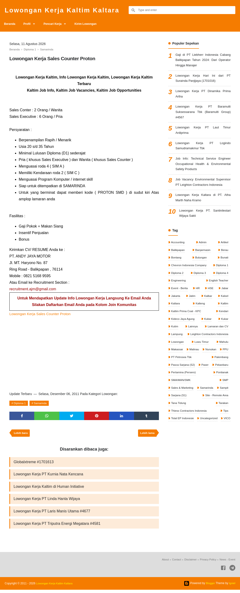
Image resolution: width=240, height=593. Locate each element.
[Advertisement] (84, 352)
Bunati (224, 273)
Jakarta (175, 312)
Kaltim (224, 320)
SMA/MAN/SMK (202, 399)
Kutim (174, 344)
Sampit (175, 415)
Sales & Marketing (182, 407)
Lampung (176, 352)
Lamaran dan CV (217, 344)
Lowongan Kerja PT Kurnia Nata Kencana (48, 476)
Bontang (176, 273)
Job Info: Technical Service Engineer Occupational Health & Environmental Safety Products (203, 170)
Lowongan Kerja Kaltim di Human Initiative (49, 489)
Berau (224, 265)
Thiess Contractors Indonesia (209, 430)
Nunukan (222, 367)
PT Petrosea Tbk (195, 375)
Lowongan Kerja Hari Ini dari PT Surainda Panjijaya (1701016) (203, 80)
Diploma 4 (221, 289)
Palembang (220, 375)
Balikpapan (177, 265)
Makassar (176, 367)
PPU (173, 375)
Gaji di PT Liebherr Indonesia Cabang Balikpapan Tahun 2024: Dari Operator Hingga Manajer (203, 60)
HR (197, 305)
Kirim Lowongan (90, 24)
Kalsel (224, 312)
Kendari (223, 328)
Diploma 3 (199, 289)
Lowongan (177, 360)
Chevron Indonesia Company (189, 281)
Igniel (232, 586)
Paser (224, 383)
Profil (29, 24)
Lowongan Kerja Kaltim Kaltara (67, 10)
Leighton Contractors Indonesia (208, 352)
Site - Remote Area (182, 422)
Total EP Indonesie (216, 438)
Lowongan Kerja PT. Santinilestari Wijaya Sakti (205, 228)
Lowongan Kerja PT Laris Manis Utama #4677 (52, 514)
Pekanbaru (177, 391)
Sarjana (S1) (220, 415)
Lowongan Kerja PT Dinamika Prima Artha (203, 96)
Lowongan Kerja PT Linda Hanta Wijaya (47, 501)
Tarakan (175, 430)
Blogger (209, 586)
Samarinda (42, 403)
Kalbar (207, 312)
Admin (202, 258)
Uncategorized (179, 446)
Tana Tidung (220, 422)
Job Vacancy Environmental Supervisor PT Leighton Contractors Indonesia (203, 192)
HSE (210, 305)
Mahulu (223, 360)
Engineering (178, 297)
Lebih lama (146, 434)
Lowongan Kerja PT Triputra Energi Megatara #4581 (57, 527)
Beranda (10, 24)
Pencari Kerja (56, 24)
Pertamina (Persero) (215, 391)
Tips (173, 438)
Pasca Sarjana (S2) (182, 383)
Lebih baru (21, 434)
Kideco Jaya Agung (182, 336)
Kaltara (175, 320)
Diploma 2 (177, 289)
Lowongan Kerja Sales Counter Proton (41, 314)
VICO (198, 446)
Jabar (224, 305)
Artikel (224, 258)
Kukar (224, 336)
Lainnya (192, 344)
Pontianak (177, 399)
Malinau (200, 367)
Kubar (208, 336)
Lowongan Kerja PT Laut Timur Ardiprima (203, 135)
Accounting (177, 258)
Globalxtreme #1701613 (34, 463)
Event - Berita (179, 305)
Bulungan (200, 273)
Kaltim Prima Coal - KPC (186, 328)
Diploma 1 (20, 403)
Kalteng (200, 320)
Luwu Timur (201, 360)
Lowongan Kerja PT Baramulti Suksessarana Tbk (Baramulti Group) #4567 (203, 115)
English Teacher (218, 297)
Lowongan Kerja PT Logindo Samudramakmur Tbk (203, 151)
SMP (224, 399)
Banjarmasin (202, 265)
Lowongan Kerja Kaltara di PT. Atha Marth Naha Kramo (203, 212)
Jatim (192, 312)
